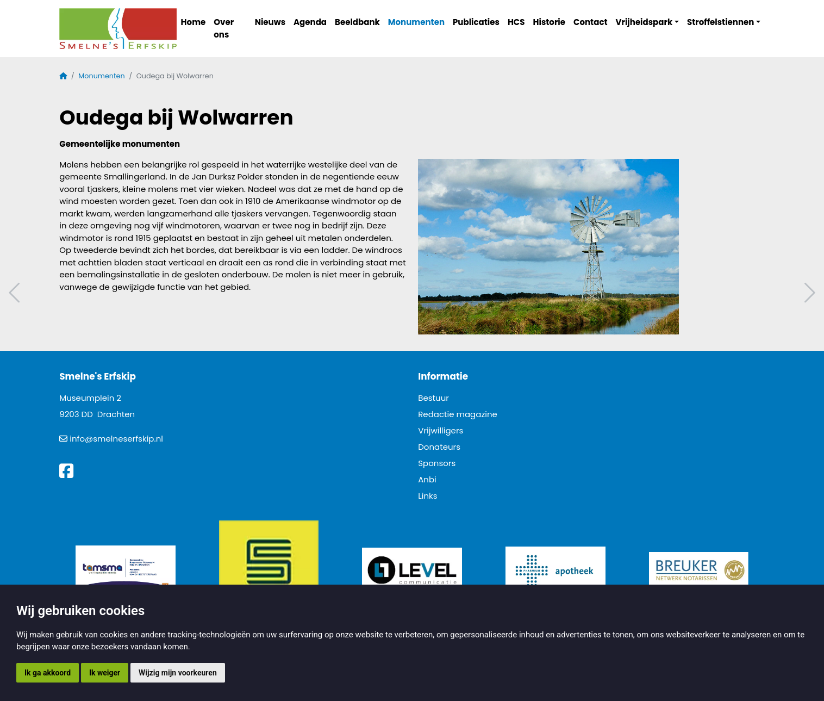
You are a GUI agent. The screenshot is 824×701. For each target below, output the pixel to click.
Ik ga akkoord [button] (47, 672)
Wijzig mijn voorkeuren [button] (178, 672)
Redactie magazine (457, 414)
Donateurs (439, 446)
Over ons (224, 28)
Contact (590, 22)
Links (427, 495)
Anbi (427, 479)
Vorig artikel (15, 293)
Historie (549, 22)
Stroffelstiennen (720, 22)
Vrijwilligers (440, 430)
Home (193, 22)
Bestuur (433, 398)
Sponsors (436, 463)
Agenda (310, 22)
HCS (516, 22)
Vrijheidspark (644, 22)
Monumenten (416, 22)
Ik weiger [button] (104, 672)
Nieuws (270, 22)
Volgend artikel (808, 293)
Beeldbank (357, 22)
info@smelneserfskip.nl (116, 438)
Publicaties (476, 22)
